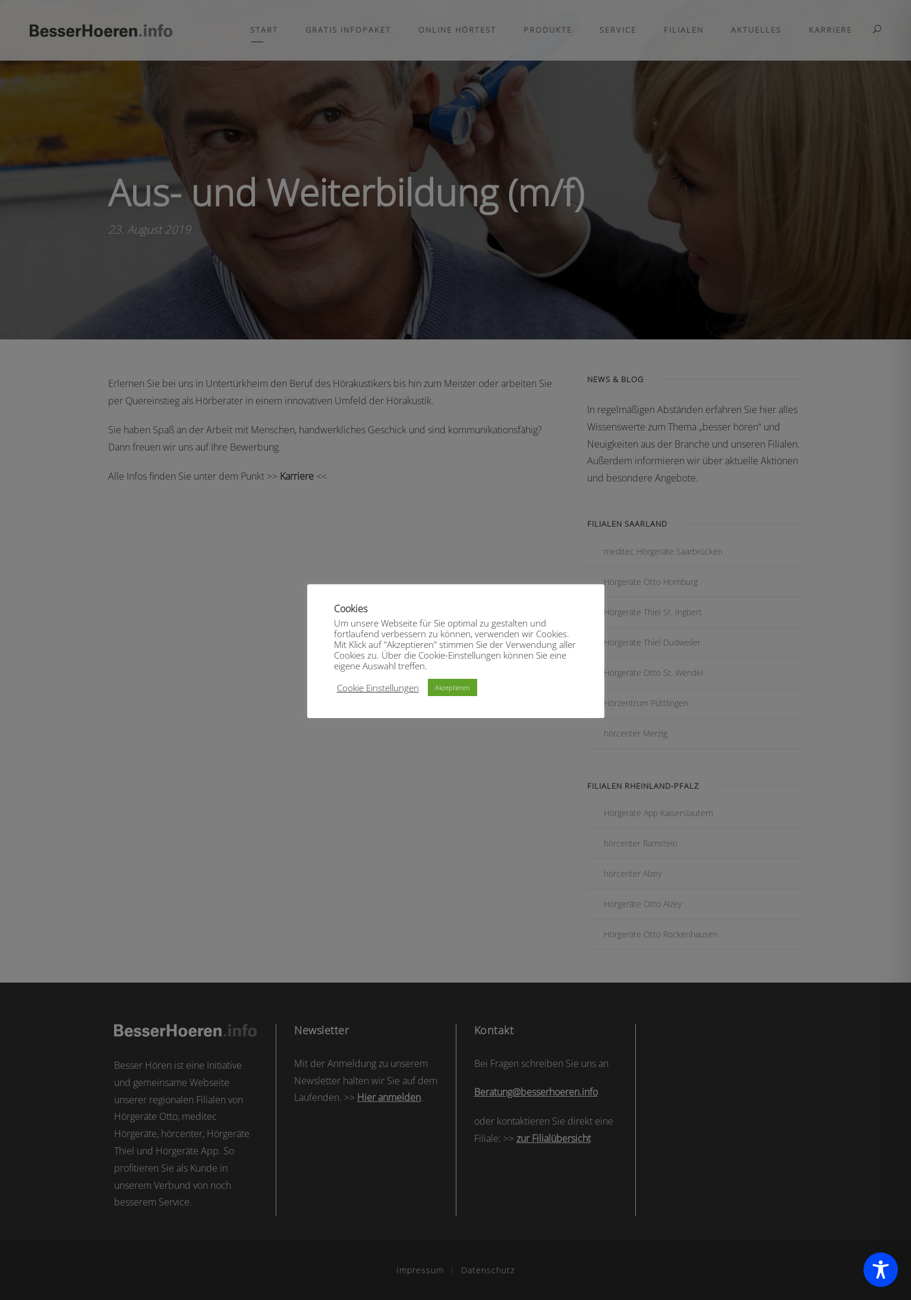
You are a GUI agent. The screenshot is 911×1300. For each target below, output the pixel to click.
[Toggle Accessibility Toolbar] (880, 1269)
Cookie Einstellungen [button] (378, 687)
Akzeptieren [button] (452, 687)
